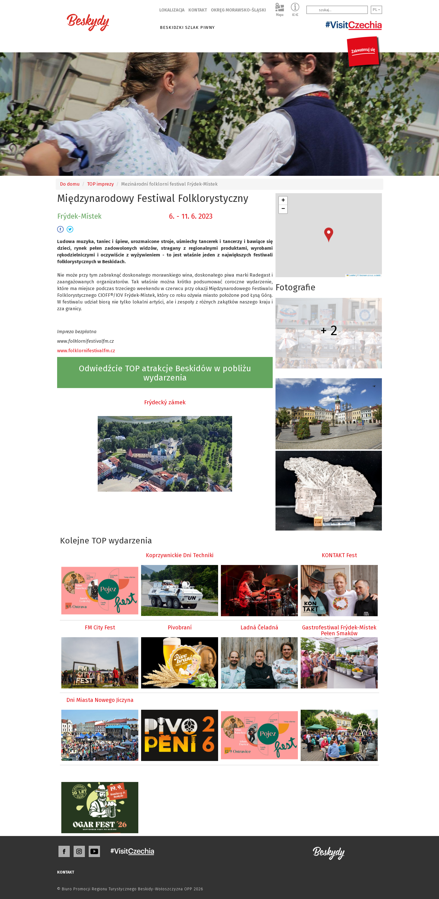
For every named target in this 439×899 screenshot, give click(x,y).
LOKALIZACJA (172, 10)
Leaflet (351, 275)
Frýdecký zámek (165, 402)
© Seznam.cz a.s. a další (368, 275)
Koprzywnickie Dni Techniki (180, 555)
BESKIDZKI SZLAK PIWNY (187, 27)
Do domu (70, 184)
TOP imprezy (100, 184)
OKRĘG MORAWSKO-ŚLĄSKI (238, 10)
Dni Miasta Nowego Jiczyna (100, 700)
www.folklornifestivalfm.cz (86, 350)
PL (376, 9)
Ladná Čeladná (259, 627)
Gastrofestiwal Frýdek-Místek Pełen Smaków (339, 630)
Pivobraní (180, 627)
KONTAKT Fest (339, 555)
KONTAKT (197, 10)
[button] (328, 235)
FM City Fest (100, 627)
